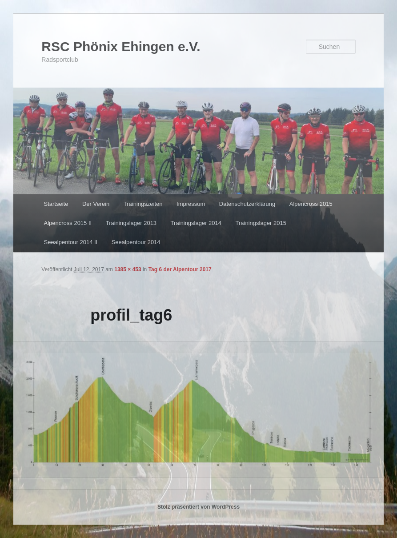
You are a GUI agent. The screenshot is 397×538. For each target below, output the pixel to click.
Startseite (56, 204)
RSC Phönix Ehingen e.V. (120, 46)
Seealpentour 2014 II (70, 242)
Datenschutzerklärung (247, 204)
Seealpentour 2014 (136, 242)
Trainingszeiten (143, 204)
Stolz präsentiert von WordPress (198, 507)
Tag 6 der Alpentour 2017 (180, 269)
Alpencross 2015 (311, 204)
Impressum (190, 204)
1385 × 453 (127, 269)
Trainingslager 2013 (131, 223)
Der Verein (95, 204)
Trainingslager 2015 (261, 223)
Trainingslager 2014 (196, 223)
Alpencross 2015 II (68, 223)
